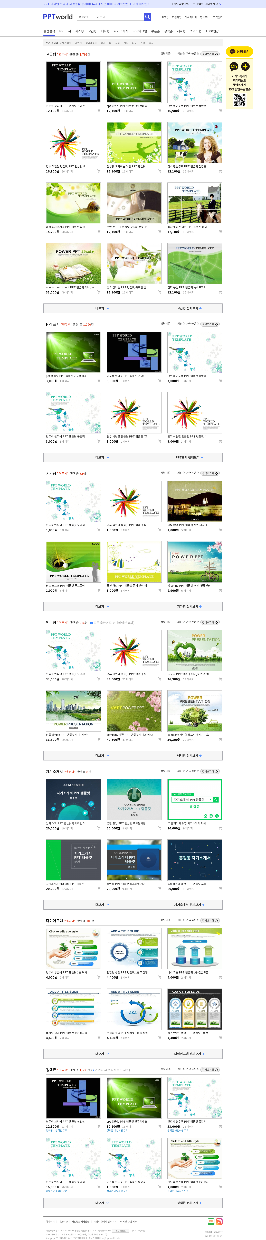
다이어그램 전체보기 (187, 1053)
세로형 (181, 31)
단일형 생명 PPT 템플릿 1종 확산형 (127, 972)
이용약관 (63, 1222)
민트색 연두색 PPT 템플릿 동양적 (186, 106)
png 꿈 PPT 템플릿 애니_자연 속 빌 (188, 674)
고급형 (92, 31)
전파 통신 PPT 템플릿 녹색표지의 (186, 287)
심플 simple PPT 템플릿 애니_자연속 (67, 734)
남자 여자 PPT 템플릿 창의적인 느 (66, 823)
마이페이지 (191, 17)
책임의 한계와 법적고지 (105, 1222)
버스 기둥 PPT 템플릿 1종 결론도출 (187, 972)
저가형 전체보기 (187, 606)
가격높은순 (192, 53)
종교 (151, 43)
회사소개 (50, 1222)
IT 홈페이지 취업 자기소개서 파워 (186, 823)
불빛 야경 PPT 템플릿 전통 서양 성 (187, 525)
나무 (134, 43)
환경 (142, 43)
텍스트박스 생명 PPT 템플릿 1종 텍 (187, 1033)
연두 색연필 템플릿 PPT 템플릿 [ (186, 436)
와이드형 (195, 31)
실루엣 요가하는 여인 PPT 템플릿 (126, 166)
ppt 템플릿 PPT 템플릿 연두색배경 (127, 106)
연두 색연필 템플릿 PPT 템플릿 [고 (127, 436)
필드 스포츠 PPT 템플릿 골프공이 (65, 585)
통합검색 (49, 31)
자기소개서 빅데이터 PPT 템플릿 (65, 883)
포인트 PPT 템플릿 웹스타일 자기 (126, 883)
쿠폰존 (155, 31)
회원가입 (177, 17)
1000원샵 (212, 31)
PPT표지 (65, 31)
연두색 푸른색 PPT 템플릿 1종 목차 (66, 972)
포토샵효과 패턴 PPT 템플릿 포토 (186, 883)
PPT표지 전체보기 (188, 457)
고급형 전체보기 (187, 308)
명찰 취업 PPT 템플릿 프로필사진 (126, 823)
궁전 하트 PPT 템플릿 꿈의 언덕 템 (127, 585)
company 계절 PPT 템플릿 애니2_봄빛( (130, 734)
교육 (117, 43)
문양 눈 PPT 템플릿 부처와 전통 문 (127, 227)
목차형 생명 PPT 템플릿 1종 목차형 (66, 1033)
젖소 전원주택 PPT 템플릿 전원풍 (186, 166)
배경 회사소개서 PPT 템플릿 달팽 (65, 227)
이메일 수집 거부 (128, 1222)
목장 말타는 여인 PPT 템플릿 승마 (187, 227)
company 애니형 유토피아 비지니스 (188, 734)
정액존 (168, 31)
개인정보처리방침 (80, 1222)
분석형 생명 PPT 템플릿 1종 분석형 (127, 1033)
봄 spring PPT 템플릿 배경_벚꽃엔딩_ (189, 585)
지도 (126, 43)
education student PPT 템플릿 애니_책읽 (71, 287)
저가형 (79, 31)
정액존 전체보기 (187, 1202)
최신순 (181, 53)
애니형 (105, 31)
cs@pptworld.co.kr (111, 1238)
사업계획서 (65, 43)
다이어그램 (139, 31)
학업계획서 (91, 43)
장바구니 (205, 17)
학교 (103, 43)
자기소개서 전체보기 (187, 904)
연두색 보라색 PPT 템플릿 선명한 (65, 106)
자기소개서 (121, 31)
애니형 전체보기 (187, 755)
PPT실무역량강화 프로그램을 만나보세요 (193, 4)
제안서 (78, 43)
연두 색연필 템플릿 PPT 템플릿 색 (66, 166)
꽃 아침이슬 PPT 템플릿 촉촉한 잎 (126, 287)
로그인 (165, 17)
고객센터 (218, 17)
